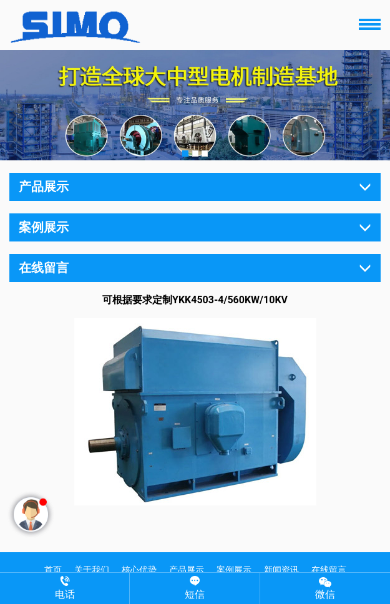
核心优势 (139, 570)
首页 (53, 570)
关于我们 (91, 570)
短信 (194, 588)
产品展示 (186, 570)
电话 (64, 588)
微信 (325, 587)
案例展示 (234, 570)
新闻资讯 (281, 570)
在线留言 (328, 570)
